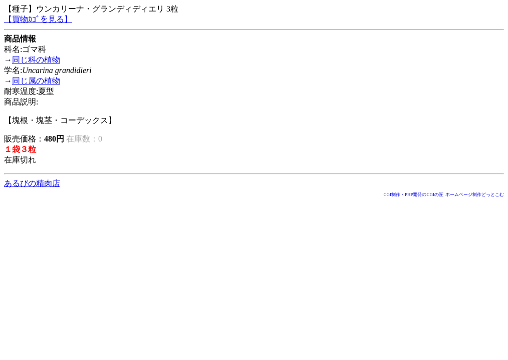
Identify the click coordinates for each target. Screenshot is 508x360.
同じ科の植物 (36, 60)
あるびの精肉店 (32, 183)
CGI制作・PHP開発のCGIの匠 (413, 194)
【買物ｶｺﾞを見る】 (38, 19)
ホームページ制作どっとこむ (474, 194)
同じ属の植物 (36, 80)
